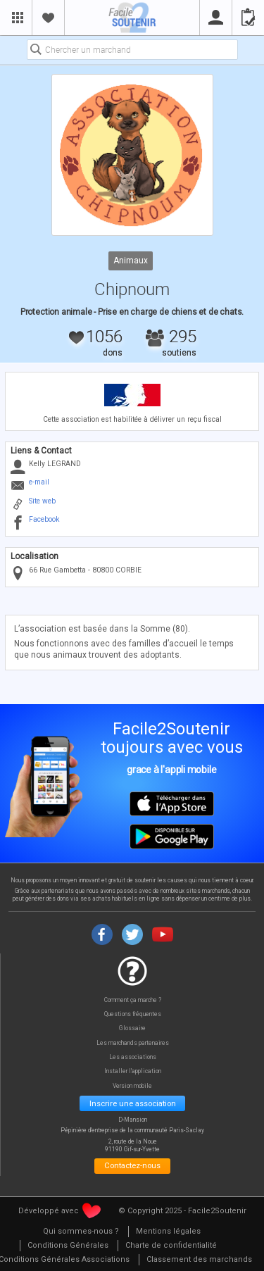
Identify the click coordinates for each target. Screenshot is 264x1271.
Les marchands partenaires (132, 1043)
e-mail (39, 482)
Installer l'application (132, 1071)
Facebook (44, 519)
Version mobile (132, 1086)
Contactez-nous (132, 1165)
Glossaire (132, 1028)
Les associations (132, 1057)
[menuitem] (81, 1232)
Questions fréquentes (132, 1014)
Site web (42, 501)
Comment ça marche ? (132, 1000)
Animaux (130, 260)
